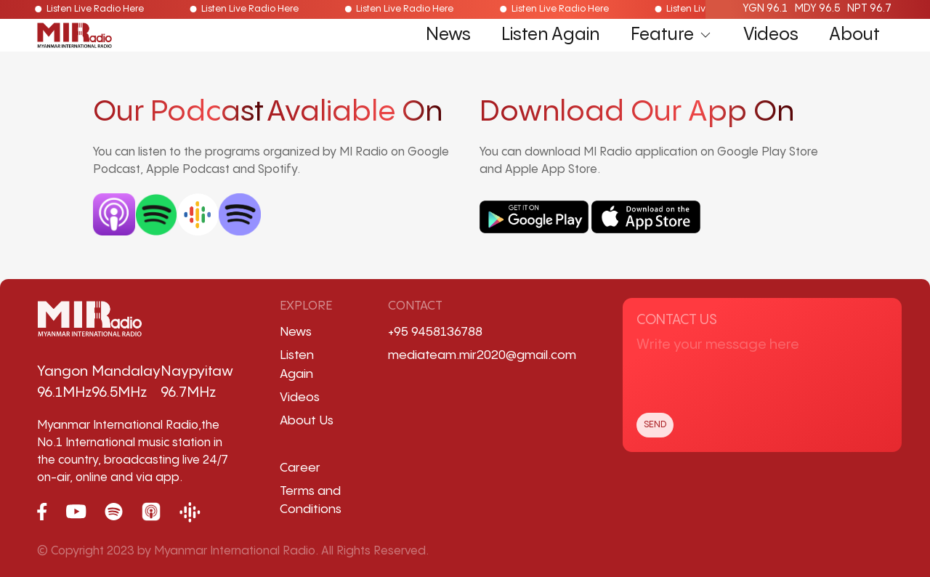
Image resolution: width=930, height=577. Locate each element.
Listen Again (550, 35)
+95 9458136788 (435, 332)
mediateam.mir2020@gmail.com (482, 355)
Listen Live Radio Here (85, 9)
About (854, 35)
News (448, 35)
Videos (770, 35)
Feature (672, 35)
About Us (306, 420)
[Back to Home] (74, 36)
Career (300, 468)
